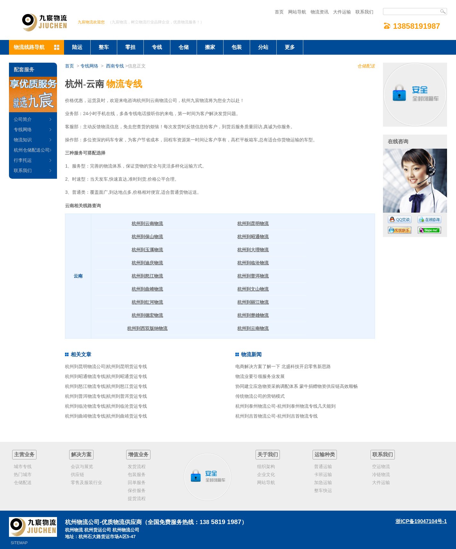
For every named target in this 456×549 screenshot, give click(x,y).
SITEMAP (19, 543)
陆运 (77, 47)
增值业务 (138, 454)
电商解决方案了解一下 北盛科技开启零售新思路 (283, 366)
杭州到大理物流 (253, 249)
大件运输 (342, 11)
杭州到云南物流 (147, 223)
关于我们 (267, 454)
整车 (104, 47)
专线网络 (89, 65)
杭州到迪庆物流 (147, 262)
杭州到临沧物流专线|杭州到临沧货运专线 (106, 406)
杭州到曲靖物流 (147, 289)
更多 (290, 47)
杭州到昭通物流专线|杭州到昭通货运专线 (106, 376)
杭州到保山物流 (147, 236)
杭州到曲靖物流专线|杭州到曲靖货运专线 (106, 416)
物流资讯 (320, 11)
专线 (157, 47)
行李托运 (23, 160)
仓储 (183, 47)
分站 (263, 47)
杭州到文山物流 (253, 289)
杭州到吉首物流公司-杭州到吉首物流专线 (276, 416)
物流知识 (23, 139)
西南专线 (115, 65)
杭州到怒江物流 (147, 275)
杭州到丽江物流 (253, 302)
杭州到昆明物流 (253, 223)
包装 (237, 47)
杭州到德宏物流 (147, 315)
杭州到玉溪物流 (147, 249)
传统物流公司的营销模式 (260, 396)
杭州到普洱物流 (253, 275)
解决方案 (81, 454)
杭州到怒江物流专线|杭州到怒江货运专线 (106, 386)
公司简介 (23, 119)
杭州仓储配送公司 (32, 150)
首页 (279, 11)
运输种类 (324, 454)
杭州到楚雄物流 (253, 315)
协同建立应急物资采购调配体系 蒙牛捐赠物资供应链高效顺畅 (296, 386)
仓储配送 (366, 65)
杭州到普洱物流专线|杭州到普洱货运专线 (106, 396)
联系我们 (364, 11)
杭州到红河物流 (147, 302)
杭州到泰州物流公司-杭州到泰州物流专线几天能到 (285, 406)
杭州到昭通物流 (253, 236)
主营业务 (24, 454)
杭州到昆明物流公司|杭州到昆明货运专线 (106, 366)
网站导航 (297, 11)
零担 (130, 47)
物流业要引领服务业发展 (260, 376)
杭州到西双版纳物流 (147, 328)
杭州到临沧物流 (253, 262)
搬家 (210, 47)
